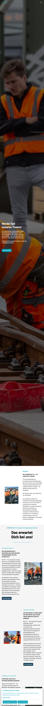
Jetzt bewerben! (7, 250)
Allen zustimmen (22, 702)
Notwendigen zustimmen (9, 702)
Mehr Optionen (7, 697)
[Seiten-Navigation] (41, 2)
